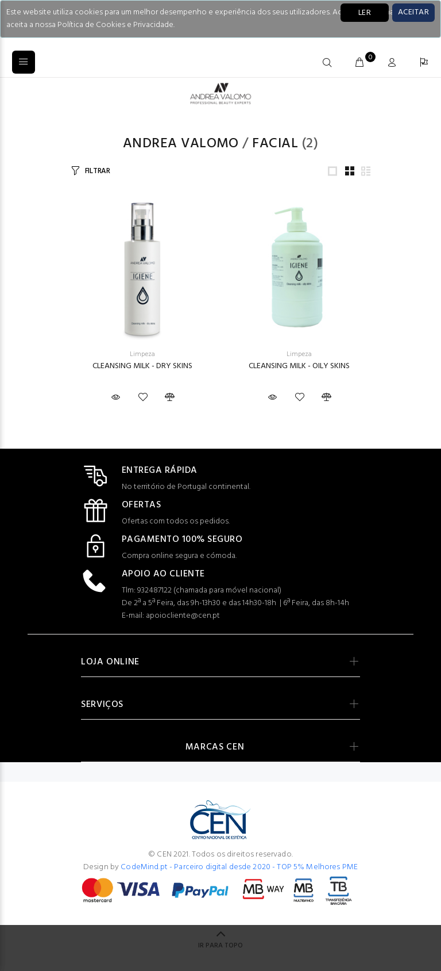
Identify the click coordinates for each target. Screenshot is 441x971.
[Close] (413, 12)
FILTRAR (97, 171)
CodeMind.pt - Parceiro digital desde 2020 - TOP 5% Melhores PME (239, 867)
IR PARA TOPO (220, 945)
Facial (275, 144)
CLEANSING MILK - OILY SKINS (299, 366)
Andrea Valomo (181, 144)
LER (364, 13)
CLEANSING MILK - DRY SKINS (142, 366)
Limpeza (142, 354)
